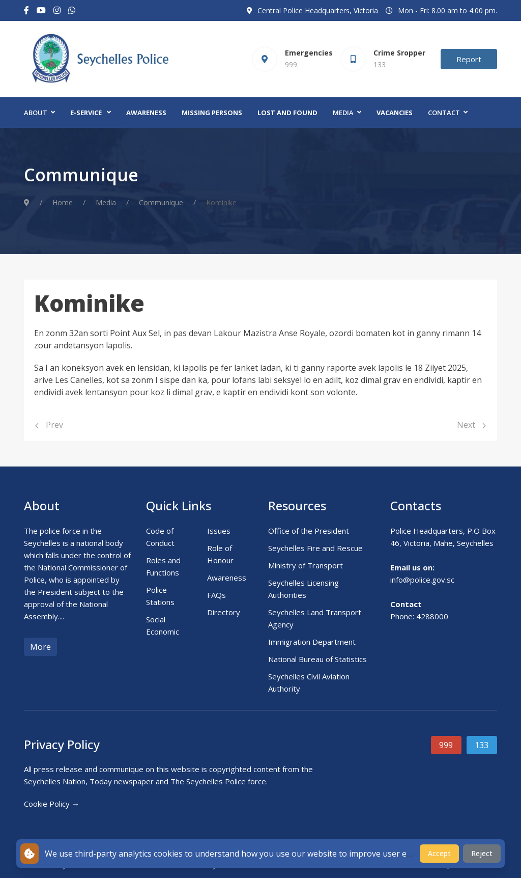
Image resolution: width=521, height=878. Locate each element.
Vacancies (395, 112)
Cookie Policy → (51, 804)
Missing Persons (212, 112)
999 (446, 745)
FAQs (216, 595)
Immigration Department (312, 642)
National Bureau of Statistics (317, 659)
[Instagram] (57, 10)
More (40, 646)
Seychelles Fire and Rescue (315, 548)
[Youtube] (41, 10)
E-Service (86, 112)
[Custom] (71, 10)
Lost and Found (287, 112)
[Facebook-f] (26, 10)
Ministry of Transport (305, 565)
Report (468, 59)
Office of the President (308, 531)
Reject (482, 853)
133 (481, 745)
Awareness (146, 112)
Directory (223, 612)
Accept (439, 853)
